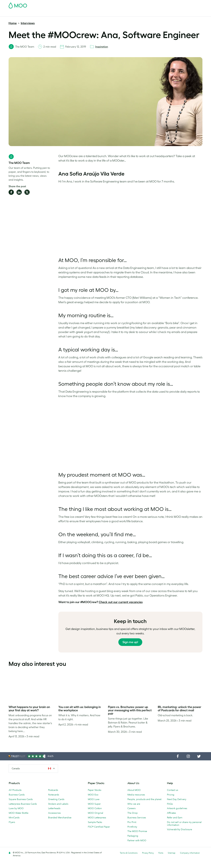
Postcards (34, 13)
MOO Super (94, 803)
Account (151, 4)
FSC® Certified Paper (99, 826)
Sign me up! (130, 642)
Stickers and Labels (58, 803)
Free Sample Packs (133, 4)
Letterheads (54, 808)
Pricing (170, 794)
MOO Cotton (95, 808)
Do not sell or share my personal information (184, 823)
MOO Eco (93, 794)
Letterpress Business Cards (23, 803)
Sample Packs (95, 822)
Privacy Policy (148, 853)
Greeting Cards (56, 799)
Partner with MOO (136, 840)
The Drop (132, 812)
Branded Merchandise (118, 13)
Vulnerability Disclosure (179, 829)
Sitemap (171, 853)
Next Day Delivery (176, 799)
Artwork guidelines (177, 808)
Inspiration (101, 46)
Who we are (133, 803)
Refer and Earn (174, 817)
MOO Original (95, 812)
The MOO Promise (137, 831)
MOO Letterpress (97, 817)
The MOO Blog (165, 13)
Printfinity (132, 826)
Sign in (162, 4)
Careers (131, 808)
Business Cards (17, 13)
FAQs (170, 803)
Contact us (172, 790)
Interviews (28, 23)
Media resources (136, 794)
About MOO (134, 790)
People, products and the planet (144, 799)
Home (13, 23)
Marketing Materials (77, 13)
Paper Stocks (94, 790)
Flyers (12, 822)
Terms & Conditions (128, 853)
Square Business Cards (21, 799)
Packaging (132, 835)
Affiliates (171, 812)
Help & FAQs (183, 13)
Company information (190, 853)
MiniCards (14, 817)
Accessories (54, 812)
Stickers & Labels (53, 13)
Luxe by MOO (16, 808)
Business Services (143, 13)
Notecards (53, 794)
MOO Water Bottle (18, 812)
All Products (15, 790)
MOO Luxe (93, 799)
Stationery (96, 13)
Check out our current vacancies (121, 602)
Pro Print (131, 822)
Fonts (160, 853)
